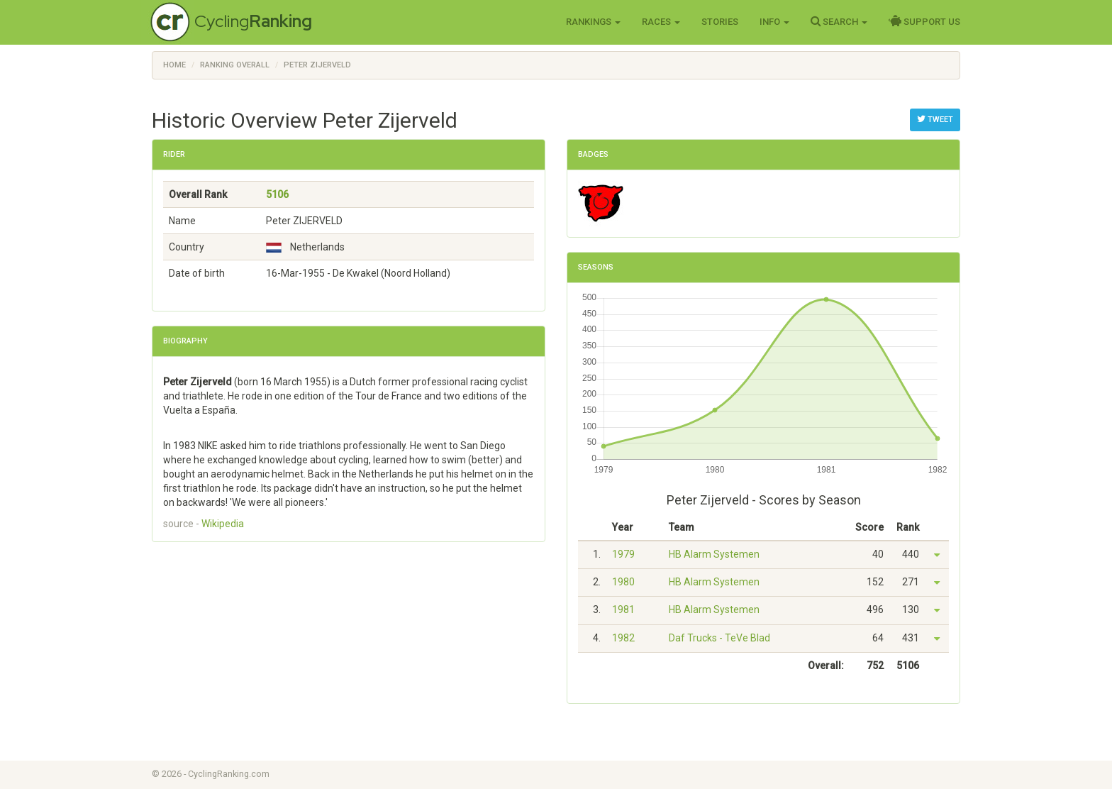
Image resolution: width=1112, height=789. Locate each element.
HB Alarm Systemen (714, 554)
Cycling (253, 21)
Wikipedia (222, 523)
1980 (623, 581)
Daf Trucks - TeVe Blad (719, 638)
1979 (623, 554)
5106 (277, 194)
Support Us (924, 21)
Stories (719, 21)
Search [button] (839, 21)
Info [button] (774, 21)
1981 (623, 609)
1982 (623, 638)
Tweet (935, 119)
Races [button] (661, 21)
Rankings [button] (593, 21)
